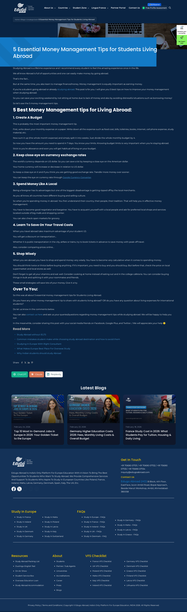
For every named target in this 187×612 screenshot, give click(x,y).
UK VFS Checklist (100, 567)
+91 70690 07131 (129, 466)
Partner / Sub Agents (65, 567)
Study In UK (22, 527)
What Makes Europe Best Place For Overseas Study (43, 348)
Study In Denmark (25, 532)
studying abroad (66, 89)
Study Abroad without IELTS (31, 334)
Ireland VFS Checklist (102, 586)
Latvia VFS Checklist (135, 581)
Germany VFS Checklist (137, 562)
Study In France (24, 518)
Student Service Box (24, 576)
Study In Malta (51, 518)
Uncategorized (34, 19)
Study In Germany (25, 537)
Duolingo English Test (25, 567)
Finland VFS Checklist (136, 576)
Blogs (24, 19)
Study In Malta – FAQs (127, 526)
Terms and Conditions (52, 606)
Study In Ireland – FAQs (94, 527)
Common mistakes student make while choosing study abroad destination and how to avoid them (68, 339)
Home (17, 19)
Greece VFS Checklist (136, 572)
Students (60, 562)
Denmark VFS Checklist (137, 567)
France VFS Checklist (102, 562)
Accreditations (63, 576)
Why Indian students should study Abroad (39, 353)
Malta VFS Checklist (101, 576)
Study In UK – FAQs (93, 532)
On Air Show (21, 572)
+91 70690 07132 (147, 466)
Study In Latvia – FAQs (127, 530)
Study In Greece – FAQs (128, 535)
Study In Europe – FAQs (94, 518)
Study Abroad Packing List (27, 562)
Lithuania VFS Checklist (137, 586)
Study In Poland (52, 523)
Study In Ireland (24, 523)
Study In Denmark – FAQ (95, 537)
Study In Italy (50, 532)
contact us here (34, 314)
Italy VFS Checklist (100, 581)
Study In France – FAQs (94, 523)
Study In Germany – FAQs (129, 521)
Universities (61, 572)
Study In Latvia (51, 527)
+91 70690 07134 (136, 470)
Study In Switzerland (54, 537)
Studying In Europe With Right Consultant (39, 344)
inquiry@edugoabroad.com (135, 473)
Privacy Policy (34, 606)
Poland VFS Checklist (102, 572)
